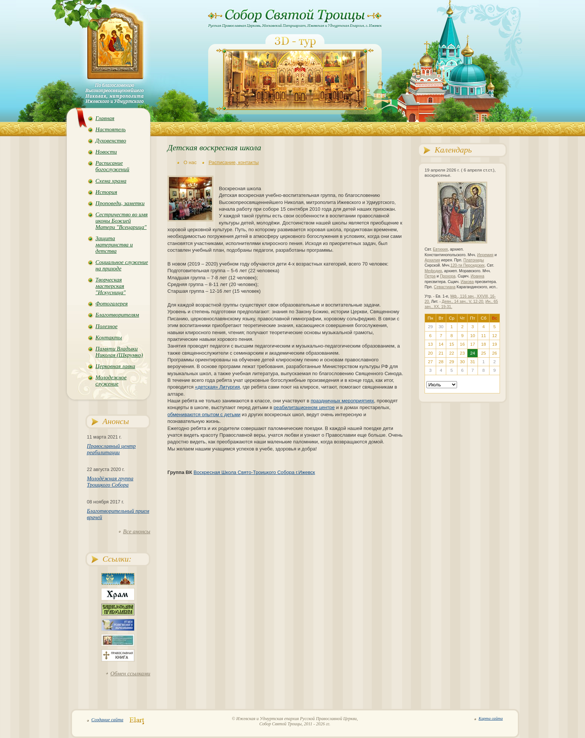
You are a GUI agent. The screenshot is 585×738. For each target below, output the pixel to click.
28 (440, 361)
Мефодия (433, 271)
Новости (106, 152)
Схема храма (111, 181)
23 (462, 353)
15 (451, 344)
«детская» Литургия (217, 387)
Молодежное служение (111, 380)
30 (462, 361)
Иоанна (477, 276)
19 (494, 344)
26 (494, 353)
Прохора (448, 276)
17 (472, 344)
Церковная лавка (115, 366)
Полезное (107, 326)
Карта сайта (491, 718)
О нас (190, 162)
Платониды (473, 260)
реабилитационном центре (304, 407)
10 (472, 335)
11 (483, 335)
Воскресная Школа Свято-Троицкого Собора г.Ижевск (254, 472)
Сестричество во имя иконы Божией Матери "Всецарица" (122, 220)
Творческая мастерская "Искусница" (111, 286)
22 (451, 353)
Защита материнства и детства (114, 244)
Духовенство (111, 141)
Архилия (432, 260)
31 (472, 361)
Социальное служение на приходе (122, 265)
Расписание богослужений (112, 166)
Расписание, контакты (234, 162)
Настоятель (111, 129)
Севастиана (445, 287)
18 (483, 344)
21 (440, 353)
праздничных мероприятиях (342, 400)
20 (430, 353)
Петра (430, 276)
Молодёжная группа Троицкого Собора (110, 481)
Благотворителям (117, 315)
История (106, 192)
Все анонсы (136, 531)
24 (472, 353)
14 (440, 344)
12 (494, 335)
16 (462, 344)
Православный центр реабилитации (111, 449)
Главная (105, 118)
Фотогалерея (112, 304)
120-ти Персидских (467, 265)
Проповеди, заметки (120, 203)
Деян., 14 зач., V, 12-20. (463, 301)
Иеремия (485, 255)
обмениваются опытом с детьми (204, 414)
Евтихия (440, 249)
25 (483, 353)
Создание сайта (107, 719)
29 (451, 361)
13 (430, 344)
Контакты (109, 337)
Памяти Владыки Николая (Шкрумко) (119, 352)
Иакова (467, 282)
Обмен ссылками (130, 673)
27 (430, 361)
